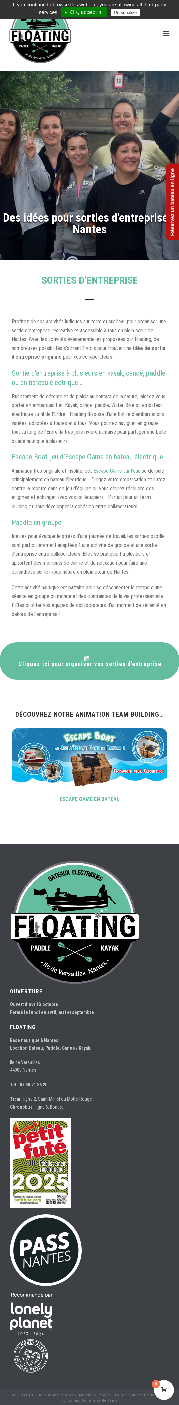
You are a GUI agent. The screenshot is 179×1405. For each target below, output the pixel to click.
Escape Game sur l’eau (116, 471)
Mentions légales (95, 1395)
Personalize (125, 12)
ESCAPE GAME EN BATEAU (90, 799)
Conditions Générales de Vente (89, 1400)
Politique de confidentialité (139, 1395)
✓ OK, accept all (84, 12)
